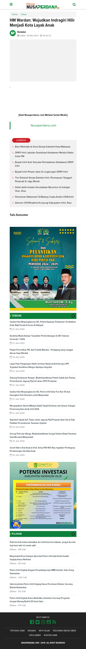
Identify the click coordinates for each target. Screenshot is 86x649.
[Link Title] (32, 622)
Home (15, 14)
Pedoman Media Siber (64, 631)
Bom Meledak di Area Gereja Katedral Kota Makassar (42, 146)
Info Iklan (44, 631)
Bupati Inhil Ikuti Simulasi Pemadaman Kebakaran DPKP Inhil (44, 164)
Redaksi (32, 631)
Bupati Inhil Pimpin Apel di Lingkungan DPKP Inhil (41, 172)
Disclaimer (35, 635)
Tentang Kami (17, 631)
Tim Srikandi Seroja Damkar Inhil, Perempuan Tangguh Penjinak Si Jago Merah (43, 180)
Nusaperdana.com (43, 125)
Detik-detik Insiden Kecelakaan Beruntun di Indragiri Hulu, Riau (42, 189)
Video (24, 14)
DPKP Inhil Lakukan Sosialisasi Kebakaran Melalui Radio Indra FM (44, 154)
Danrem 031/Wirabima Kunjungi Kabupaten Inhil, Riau (43, 203)
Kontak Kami (50, 635)
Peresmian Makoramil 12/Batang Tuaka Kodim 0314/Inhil (44, 197)
